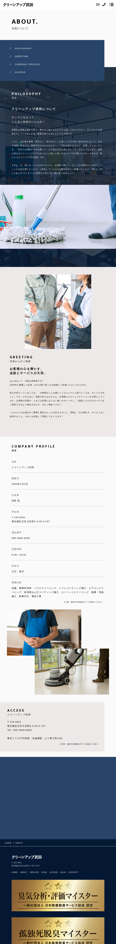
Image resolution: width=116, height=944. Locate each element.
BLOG (63, 872)
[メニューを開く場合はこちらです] (111, 4)
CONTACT (74, 872)
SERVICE (34, 872)
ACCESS (20, 72)
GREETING (21, 56)
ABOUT (23, 872)
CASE (44, 872)
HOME (15, 872)
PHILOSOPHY (23, 48)
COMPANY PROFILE (27, 64)
